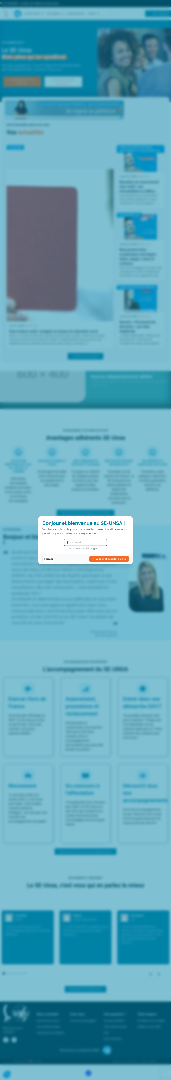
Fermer (48, 558)
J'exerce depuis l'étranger (81, 548)
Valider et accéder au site (109, 558)
